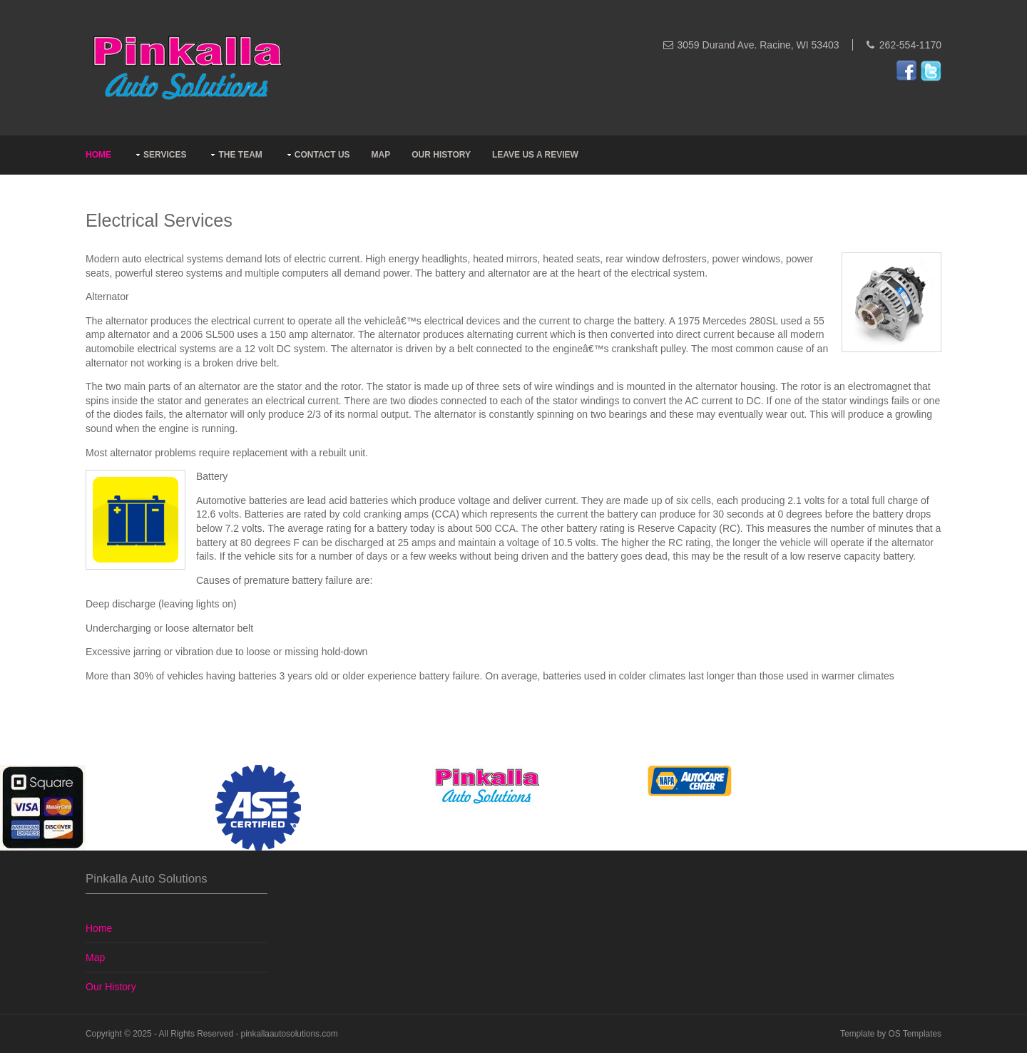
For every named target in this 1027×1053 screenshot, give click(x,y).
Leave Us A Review (535, 155)
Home (98, 155)
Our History (441, 155)
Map (381, 155)
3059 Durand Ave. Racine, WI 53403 (758, 45)
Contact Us (322, 155)
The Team (240, 155)
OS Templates (915, 1034)
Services (164, 155)
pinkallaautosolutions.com (289, 1034)
